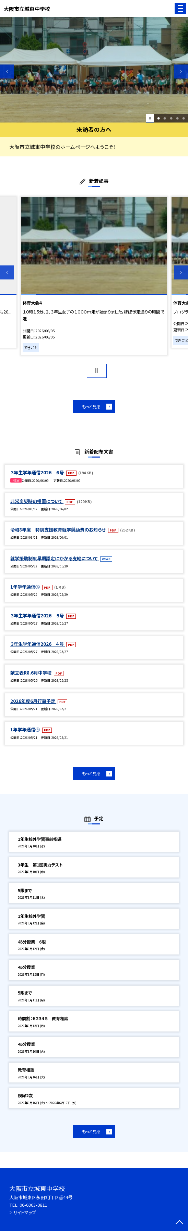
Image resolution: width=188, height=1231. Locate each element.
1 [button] (158, 118)
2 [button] (164, 118)
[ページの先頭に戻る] (179, 1223)
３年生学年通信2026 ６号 (37, 472)
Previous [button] (7, 71)
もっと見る (91, 406)
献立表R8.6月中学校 (31, 672)
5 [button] (183, 118)
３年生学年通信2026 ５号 (37, 615)
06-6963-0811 (33, 1205)
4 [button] (177, 118)
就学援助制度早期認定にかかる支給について (54, 558)
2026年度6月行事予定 (33, 701)
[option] (94, 69)
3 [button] (171, 118)
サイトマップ (24, 1212)
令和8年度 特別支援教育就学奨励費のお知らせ (58, 529)
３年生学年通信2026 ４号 (37, 644)
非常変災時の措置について (36, 501)
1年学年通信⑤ (25, 587)
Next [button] (181, 71)
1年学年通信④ (25, 729)
